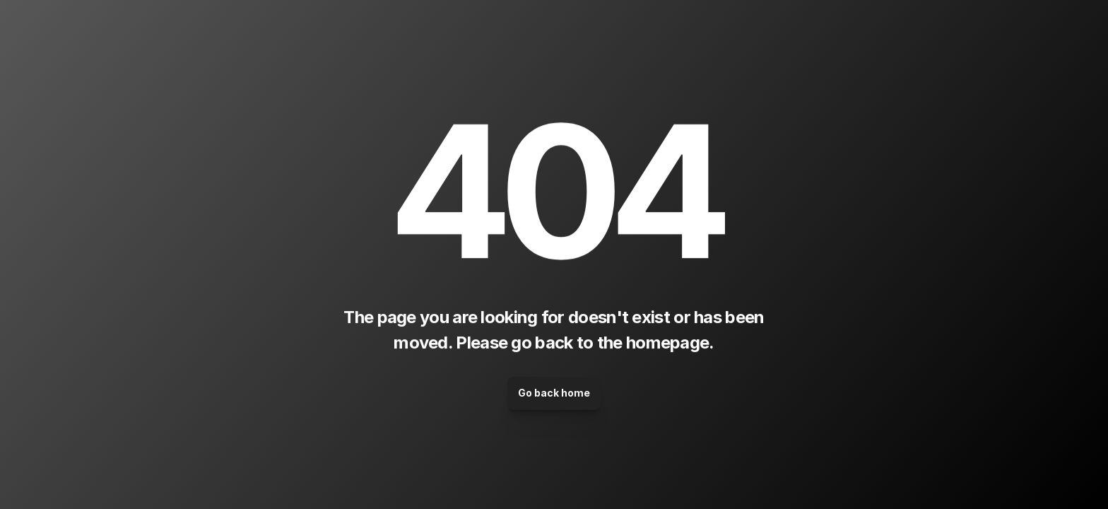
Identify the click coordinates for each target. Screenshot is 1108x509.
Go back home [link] (554, 393)
